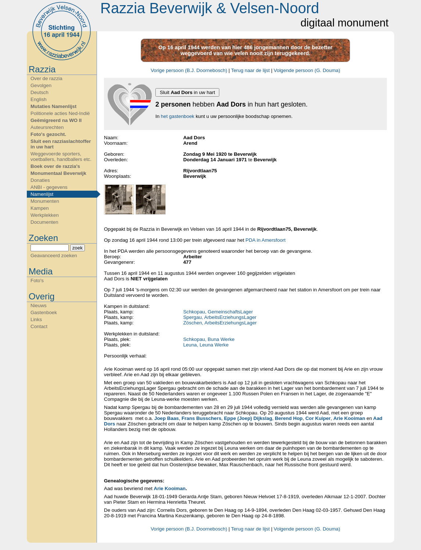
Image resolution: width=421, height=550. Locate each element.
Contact (38, 326)
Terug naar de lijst (250, 70)
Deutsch (39, 92)
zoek (77, 248)
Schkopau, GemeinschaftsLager (218, 311)
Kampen (39, 208)
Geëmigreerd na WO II (56, 120)
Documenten (44, 222)
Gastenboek (43, 312)
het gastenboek (177, 116)
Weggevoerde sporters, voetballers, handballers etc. (60, 156)
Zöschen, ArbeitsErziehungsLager (220, 323)
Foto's (37, 280)
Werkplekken (44, 215)
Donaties (40, 180)
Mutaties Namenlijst (53, 106)
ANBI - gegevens (49, 187)
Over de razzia (46, 78)
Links (36, 319)
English (38, 99)
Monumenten (44, 201)
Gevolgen (40, 85)
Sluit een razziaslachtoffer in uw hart (60, 144)
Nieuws (38, 305)
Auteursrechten (47, 127)
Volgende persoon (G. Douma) (307, 70)
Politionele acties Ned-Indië (60, 113)
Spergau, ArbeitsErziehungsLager (219, 317)
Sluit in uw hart (187, 92)
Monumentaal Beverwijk (58, 173)
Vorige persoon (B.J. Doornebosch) (189, 70)
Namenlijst (41, 194)
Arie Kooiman (170, 488)
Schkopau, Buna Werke (209, 339)
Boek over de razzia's (55, 166)
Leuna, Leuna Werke (206, 345)
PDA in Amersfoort (265, 240)
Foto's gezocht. (48, 134)
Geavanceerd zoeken (53, 255)
